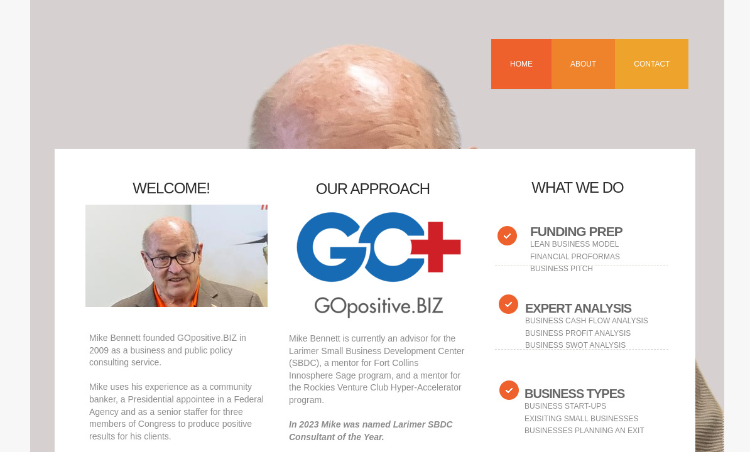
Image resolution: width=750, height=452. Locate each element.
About (583, 64)
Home (521, 64)
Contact (652, 64)
